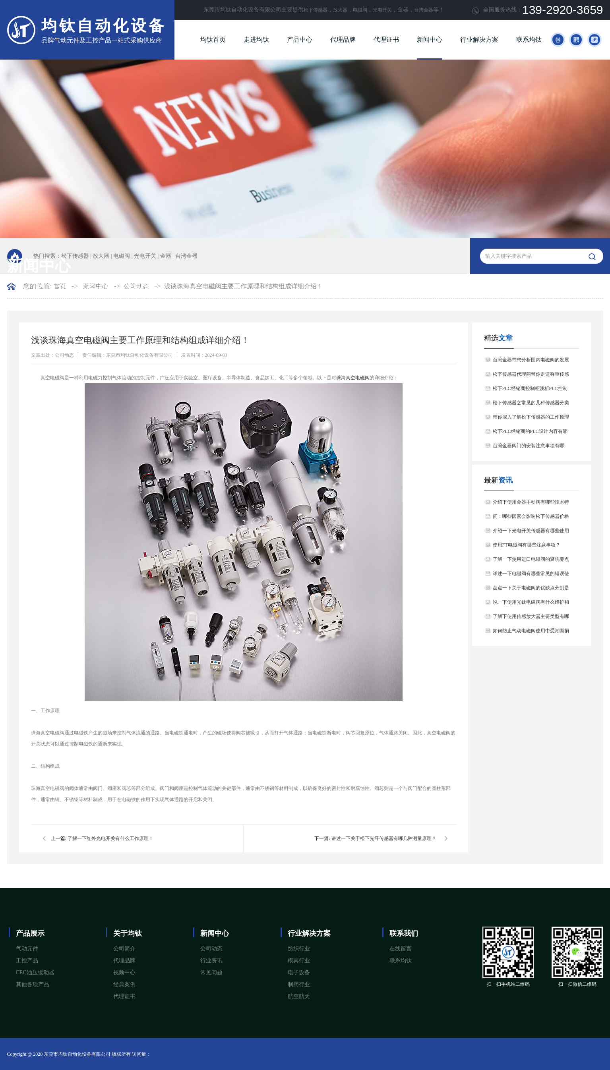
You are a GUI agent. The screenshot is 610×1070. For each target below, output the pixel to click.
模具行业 (299, 961)
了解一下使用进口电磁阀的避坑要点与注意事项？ (531, 561)
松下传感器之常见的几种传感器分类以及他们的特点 (531, 405)
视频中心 (124, 972)
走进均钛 (256, 39)
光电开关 (382, 10)
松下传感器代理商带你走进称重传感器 (531, 376)
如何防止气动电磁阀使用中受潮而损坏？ (531, 633)
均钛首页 (213, 39)
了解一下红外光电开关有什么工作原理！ (110, 838)
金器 (165, 256)
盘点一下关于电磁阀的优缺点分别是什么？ (531, 590)
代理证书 (386, 39)
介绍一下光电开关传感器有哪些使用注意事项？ (531, 533)
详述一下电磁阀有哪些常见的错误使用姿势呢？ (531, 576)
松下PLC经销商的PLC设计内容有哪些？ (530, 433)
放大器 (340, 10)
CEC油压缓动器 (35, 972)
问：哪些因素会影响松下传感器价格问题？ (531, 518)
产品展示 (30, 933)
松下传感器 (315, 10)
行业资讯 (211, 961)
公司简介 (124, 949)
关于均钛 (127, 933)
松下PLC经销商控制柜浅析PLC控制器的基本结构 (530, 391)
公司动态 (211, 949)
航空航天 (299, 996)
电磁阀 (360, 10)
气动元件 (27, 949)
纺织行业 (299, 949)
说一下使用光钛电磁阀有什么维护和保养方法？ (531, 604)
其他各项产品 (32, 984)
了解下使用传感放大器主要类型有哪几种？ (531, 619)
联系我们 (403, 933)
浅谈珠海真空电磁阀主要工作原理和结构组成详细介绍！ (243, 286)
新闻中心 (429, 39)
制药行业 (299, 984)
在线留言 (400, 949)
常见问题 (211, 972)
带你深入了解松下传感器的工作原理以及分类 (531, 419)
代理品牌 (343, 39)
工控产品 (27, 961)
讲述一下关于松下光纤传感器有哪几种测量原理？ (383, 838)
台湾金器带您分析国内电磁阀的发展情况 (531, 362)
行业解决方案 (479, 39)
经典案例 (124, 984)
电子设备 (299, 972)
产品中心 (299, 39)
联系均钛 (529, 39)
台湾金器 (423, 10)
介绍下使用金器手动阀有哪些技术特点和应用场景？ (531, 504)
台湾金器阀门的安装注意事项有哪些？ (528, 448)
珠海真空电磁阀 (353, 377)
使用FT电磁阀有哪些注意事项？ (526, 545)
